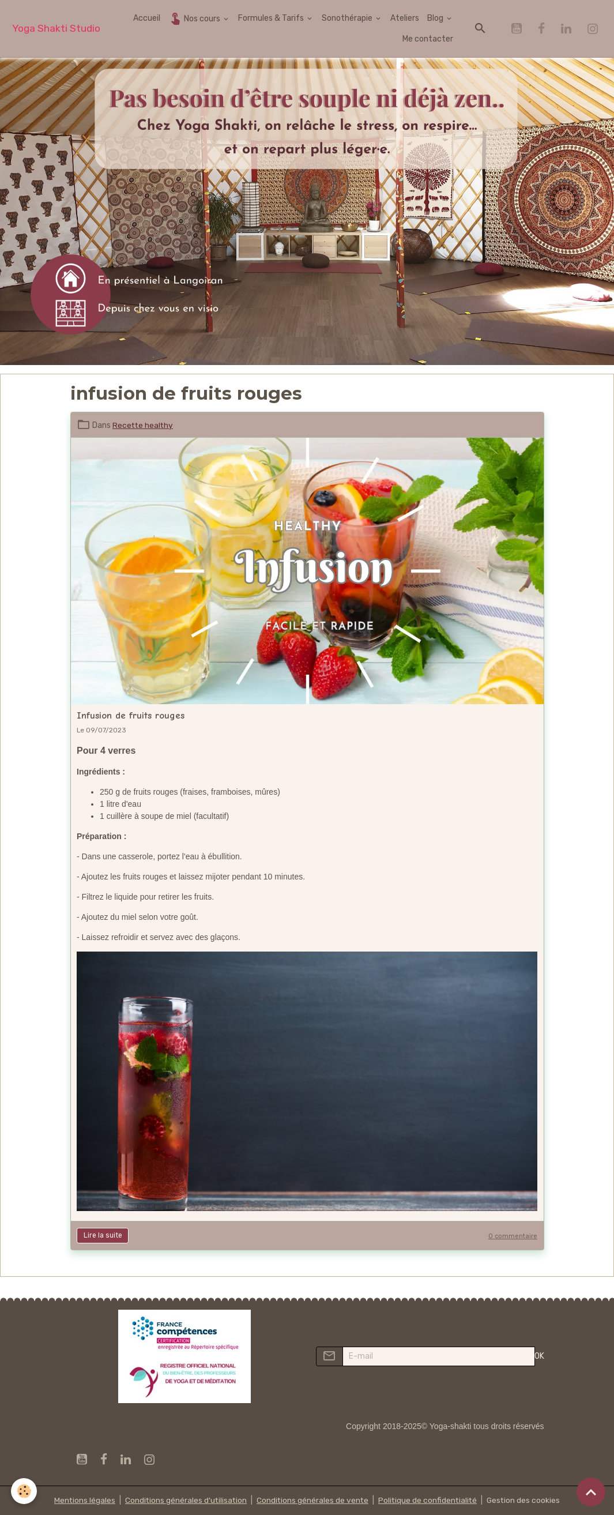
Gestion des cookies (526, 1500)
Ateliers (404, 18)
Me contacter (427, 39)
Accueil (146, 18)
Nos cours (195, 18)
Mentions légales (82, 1500)
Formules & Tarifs (272, 18)
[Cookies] (24, 1491)
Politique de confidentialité (429, 1500)
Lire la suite (103, 1235)
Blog (436, 18)
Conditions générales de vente (312, 1500)
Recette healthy (143, 425)
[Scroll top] (591, 1492)
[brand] (56, 28)
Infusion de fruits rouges (130, 715)
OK (539, 1356)
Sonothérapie (348, 18)
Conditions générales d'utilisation (184, 1500)
